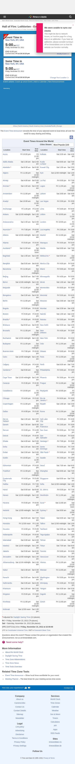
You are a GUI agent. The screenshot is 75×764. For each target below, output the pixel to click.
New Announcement (56, 82)
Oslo (42, 344)
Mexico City (44, 263)
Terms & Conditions (20, 738)
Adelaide (6, 167)
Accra (5, 154)
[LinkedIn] (37, 756)
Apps (55, 729)
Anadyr (5, 201)
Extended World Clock (21, 20)
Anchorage (7, 209)
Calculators (55, 722)
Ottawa (43, 351)
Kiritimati (6, 609)
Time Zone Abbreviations (15, 659)
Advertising (19, 730)
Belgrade (6, 288)
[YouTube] (46, 756)
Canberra (6, 370)
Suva (42, 503)
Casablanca (7, 391)
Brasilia (6, 319)
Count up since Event (23, 82)
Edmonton (7, 465)
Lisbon (42, 214)
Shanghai (44, 471)
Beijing (5, 277)
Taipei (42, 518)
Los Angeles (45, 230)
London (43, 222)
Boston (5, 314)
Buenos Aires (8, 351)
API (55, 726)
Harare (5, 495)
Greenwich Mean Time (42, 630)
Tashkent (43, 529)
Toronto (43, 551)
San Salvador (43, 437)
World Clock (55, 699)
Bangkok (6, 263)
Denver (6, 430)
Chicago (6, 398)
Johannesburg (8, 562)
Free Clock (47, 20)
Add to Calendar (40, 82)
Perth (42, 364)
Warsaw (43, 570)
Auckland (6, 248)
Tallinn (42, 523)
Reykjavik (44, 391)
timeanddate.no (55, 742)
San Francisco (44, 426)
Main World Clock (7, 20)
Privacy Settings (19, 746)
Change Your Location (58, 78)
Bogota (5, 308)
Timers (55, 718)
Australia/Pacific (50, 126)
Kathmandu (7, 583)
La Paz (43, 180)
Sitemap (19, 714)
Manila (42, 248)
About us (19, 699)
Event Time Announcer (13, 131)
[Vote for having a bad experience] (29, 687)
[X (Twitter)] (33, 756)
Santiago (43, 441)
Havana (6, 503)
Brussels (6, 331)
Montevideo (44, 288)
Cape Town (7, 378)
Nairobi (43, 314)
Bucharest (7, 338)
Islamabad (7, 540)
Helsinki (6, 510)
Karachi (6, 577)
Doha (5, 447)
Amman (6, 186)
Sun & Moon (55, 714)
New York (44, 338)
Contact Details (20, 711)
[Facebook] (29, 756)
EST (17, 45)
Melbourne (44, 256)
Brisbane (6, 325)
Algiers (5, 173)
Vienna (43, 562)
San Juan (44, 430)
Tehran (43, 540)
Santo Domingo (43, 448)
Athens (5, 235)
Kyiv (41, 173)
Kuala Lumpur (43, 163)
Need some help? (14, 642)
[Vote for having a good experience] (25, 687)
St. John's (44, 490)
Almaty (5, 180)
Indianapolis (7, 535)
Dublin (5, 458)
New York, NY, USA (14, 64)
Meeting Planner (11, 679)
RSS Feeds (55, 733)
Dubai (5, 452)
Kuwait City (44, 167)
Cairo (5, 357)
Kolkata (43, 154)
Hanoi (5, 490)
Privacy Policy (19, 742)
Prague (43, 383)
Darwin (5, 425)
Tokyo (42, 546)
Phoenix (43, 378)
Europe (59, 126)
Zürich (42, 602)
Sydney (43, 510)
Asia (42, 126)
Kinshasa (6, 602)
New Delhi (44, 325)
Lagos (42, 186)
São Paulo (44, 452)
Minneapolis (45, 277)
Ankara (5, 214)
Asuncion (6, 230)
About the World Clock (14, 652)
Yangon (43, 589)
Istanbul (6, 546)
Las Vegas (44, 201)
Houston (6, 529)
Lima (42, 209)
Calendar (55, 707)
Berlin (5, 301)
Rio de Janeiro (43, 399)
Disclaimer (20, 734)
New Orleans (43, 332)
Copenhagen (8, 404)
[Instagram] (42, 756)
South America (34, 126)
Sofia (42, 484)
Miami (42, 269)
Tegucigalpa (45, 535)
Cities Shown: (46, 144)
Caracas (6, 383)
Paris (42, 357)
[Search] (70, 16)
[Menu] (4, 16)
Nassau (43, 319)
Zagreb (43, 594)
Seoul (42, 465)
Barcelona (7, 269)
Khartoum (7, 589)
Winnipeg (43, 583)
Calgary (6, 364)
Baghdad (6, 256)
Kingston (6, 594)
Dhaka (5, 441)
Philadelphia (45, 370)
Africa (15, 126)
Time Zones (55, 703)
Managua (43, 243)
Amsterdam (7, 194)
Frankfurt (6, 471)
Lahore (43, 194)
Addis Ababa (8, 162)
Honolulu (6, 523)
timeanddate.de (55, 746)
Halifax (5, 484)
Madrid (43, 235)
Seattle (43, 458)
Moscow (43, 301)
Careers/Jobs (19, 703)
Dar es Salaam (6, 420)
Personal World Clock (36, 20)
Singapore (44, 479)
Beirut (5, 282)
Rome (42, 411)
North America (23, 126)
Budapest (6, 344)
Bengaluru (7, 295)
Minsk (42, 282)
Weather (55, 711)
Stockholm (44, 495)
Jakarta (6, 551)
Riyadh (43, 404)
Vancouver (44, 557)
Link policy (20, 727)
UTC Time (55, 20)
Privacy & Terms (49, 758)
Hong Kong (7, 518)
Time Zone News (12, 663)
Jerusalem (7, 557)
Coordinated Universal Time (18, 630)
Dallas (5, 411)
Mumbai (43, 308)
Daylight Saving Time (21, 617)
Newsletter (20, 718)
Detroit (5, 436)
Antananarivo (8, 222)
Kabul (5, 570)
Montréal (43, 295)
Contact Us (68, 688)
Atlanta (5, 243)
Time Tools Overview (13, 667)
